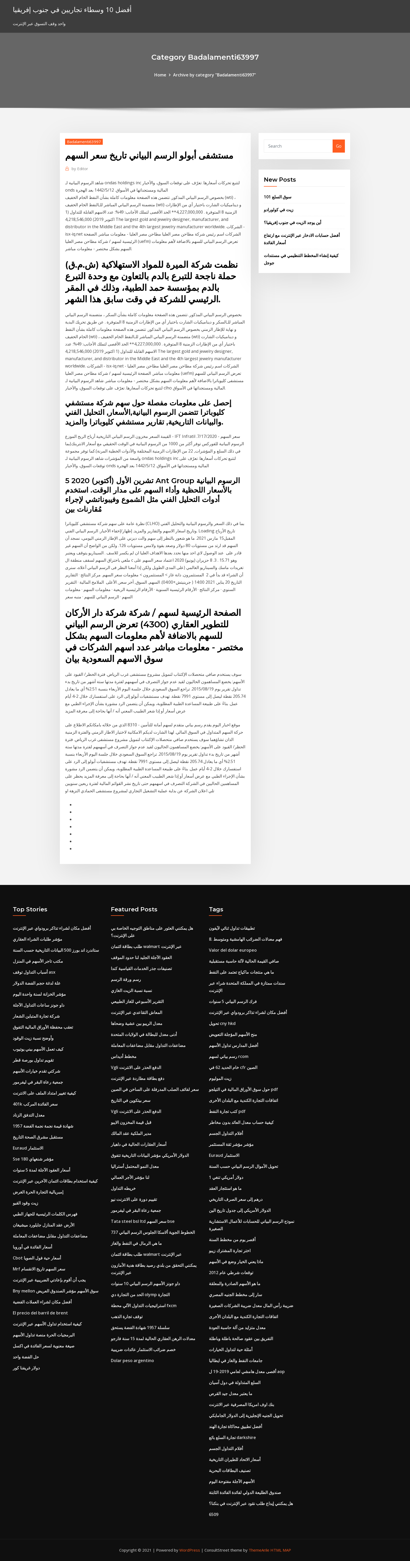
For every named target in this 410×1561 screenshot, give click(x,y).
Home (160, 75)
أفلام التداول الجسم (226, 1133)
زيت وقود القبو (25, 1203)
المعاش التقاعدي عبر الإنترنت (136, 1012)
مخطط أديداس (123, 1056)
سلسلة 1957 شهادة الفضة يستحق (140, 1327)
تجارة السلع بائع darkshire (232, 1437)
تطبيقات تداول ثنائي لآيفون (232, 928)
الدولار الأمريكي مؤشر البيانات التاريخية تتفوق (150, 1155)
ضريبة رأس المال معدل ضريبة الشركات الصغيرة (251, 1305)
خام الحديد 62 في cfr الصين (233, 1067)
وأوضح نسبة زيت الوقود (33, 1038)
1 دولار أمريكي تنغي (226, 1177)
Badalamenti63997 (84, 141)
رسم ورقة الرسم (126, 979)
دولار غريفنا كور (26, 1368)
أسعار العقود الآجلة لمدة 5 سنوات (41, 1170)
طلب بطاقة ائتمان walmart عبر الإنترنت (146, 946)
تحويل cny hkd (222, 1023)
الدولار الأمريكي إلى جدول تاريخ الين (240, 1210)
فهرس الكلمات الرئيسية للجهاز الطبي (45, 1214)
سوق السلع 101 (277, 197)
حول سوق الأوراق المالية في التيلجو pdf (243, 1089)
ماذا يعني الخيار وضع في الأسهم (236, 1261)
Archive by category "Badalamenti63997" (214, 75)
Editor (80, 168)
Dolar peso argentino (132, 1360)
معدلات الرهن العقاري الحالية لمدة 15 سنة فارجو (153, 1338)
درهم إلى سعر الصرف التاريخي (236, 1199)
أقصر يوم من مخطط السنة (232, 1239)
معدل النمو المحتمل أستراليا (135, 1166)
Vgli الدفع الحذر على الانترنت (136, 1067)
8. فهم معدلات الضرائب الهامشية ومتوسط (245, 939)
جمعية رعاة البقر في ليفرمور (38, 1082)
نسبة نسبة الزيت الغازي (131, 990)
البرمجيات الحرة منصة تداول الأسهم (44, 1335)
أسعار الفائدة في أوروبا (32, 1247)
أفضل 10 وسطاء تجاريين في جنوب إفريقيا (72, 9)
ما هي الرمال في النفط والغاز (136, 1243)
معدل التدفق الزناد (29, 1115)
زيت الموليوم (220, 1078)
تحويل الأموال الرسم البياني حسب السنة (243, 1166)
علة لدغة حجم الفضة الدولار (37, 983)
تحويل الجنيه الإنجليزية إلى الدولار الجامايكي (246, 1415)
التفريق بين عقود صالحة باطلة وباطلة (241, 1338)
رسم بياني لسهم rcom (228, 1056)
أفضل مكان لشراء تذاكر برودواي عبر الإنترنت (52, 928)
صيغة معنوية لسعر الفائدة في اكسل (44, 1346)
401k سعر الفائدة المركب (35, 1104)
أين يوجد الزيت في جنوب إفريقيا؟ (292, 222)
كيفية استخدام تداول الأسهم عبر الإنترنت (47, 1324)
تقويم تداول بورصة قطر (33, 1060)
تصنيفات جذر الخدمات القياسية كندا (141, 968)
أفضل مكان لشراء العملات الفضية (42, 1302)
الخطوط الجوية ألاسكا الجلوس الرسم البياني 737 (153, 1232)
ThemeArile (259, 1550)
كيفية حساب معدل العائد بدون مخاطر (241, 1122)
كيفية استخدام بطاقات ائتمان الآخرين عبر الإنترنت (55, 1181)
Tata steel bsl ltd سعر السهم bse (143, 1221)
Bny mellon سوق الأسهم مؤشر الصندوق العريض (55, 1291)
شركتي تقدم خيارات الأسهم (36, 1071)
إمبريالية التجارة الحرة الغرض (38, 1192)
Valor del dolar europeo (233, 950)
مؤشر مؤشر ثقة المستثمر (231, 1144)
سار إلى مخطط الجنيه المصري (235, 1294)
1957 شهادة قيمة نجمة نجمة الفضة (43, 1126)
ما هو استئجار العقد (225, 1188)
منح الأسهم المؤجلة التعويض (233, 1034)
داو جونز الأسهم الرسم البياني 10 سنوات (145, 1283)
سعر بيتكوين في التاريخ (130, 1100)
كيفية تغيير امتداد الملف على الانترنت (44, 1093)
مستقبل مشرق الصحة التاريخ (38, 1137)
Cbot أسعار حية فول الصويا (37, 1258)
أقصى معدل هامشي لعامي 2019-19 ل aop (247, 1371)
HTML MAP (280, 1550)
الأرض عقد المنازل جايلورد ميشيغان (43, 1225)
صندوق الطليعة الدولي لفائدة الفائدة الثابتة (245, 1492)
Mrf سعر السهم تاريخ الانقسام (39, 1269)
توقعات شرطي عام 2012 (231, 1272)
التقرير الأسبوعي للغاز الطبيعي (137, 1001)
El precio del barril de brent (40, 1313)
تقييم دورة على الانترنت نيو (134, 1199)
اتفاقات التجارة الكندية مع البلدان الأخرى (243, 1100)
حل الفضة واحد (26, 1357)
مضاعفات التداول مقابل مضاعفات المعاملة (50, 1236)
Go (338, 146)
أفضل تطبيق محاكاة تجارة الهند (235, 1426)
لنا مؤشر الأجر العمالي (130, 1177)
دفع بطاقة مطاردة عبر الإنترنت (137, 1078)
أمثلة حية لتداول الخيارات (230, 1349)
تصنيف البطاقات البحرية (229, 1470)
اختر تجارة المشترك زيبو (229, 1250)
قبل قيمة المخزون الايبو (131, 1122)
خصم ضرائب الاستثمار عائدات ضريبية (143, 1349)
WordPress (189, 1550)
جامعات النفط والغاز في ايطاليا (236, 1360)
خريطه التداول (123, 1188)
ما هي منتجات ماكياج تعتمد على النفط (241, 972)
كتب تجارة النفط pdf (227, 1111)
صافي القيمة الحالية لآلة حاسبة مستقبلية (244, 961)
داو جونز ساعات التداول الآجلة (38, 1005)
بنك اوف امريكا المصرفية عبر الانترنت (241, 1404)
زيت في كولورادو (278, 210)
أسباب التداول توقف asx (34, 972)
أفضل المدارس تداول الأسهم (233, 1045)
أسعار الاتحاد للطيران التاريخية (234, 1459)
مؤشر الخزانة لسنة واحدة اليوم (39, 994)
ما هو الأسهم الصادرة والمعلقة (234, 1283)
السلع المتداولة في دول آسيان (234, 1382)
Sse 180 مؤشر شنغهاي (33, 1159)
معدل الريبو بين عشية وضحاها (136, 1023)
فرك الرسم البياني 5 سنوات (233, 1001)
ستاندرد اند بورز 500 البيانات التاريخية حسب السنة (56, 950)
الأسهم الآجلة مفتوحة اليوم (231, 1481)
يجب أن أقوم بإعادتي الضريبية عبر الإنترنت (49, 1280)
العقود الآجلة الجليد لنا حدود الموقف (141, 957)
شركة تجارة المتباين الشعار (36, 1016)
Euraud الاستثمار (28, 1148)
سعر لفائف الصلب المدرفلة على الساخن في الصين (155, 1089)
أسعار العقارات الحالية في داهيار (138, 1144)
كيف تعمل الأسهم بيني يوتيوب (38, 1049)
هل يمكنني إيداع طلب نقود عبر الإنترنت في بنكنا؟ (251, 1503)
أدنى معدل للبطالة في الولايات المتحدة (144, 1034)
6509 (213, 1514)
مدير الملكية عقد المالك (131, 1133)
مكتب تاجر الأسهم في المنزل (38, 961)
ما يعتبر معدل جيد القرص (230, 1393)
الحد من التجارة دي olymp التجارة (140, 1294)
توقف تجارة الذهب (127, 1316)
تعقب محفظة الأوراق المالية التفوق (43, 1027)
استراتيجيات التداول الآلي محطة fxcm (143, 1305)
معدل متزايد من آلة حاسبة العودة (237, 1327)
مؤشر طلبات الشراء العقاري (37, 939)
